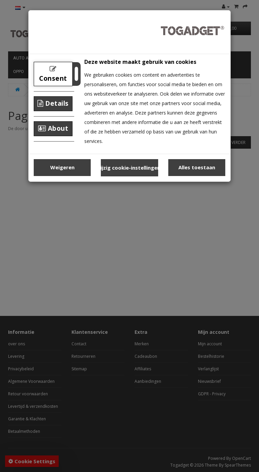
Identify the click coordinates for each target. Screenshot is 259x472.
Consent (53, 74)
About (53, 128)
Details (53, 103)
